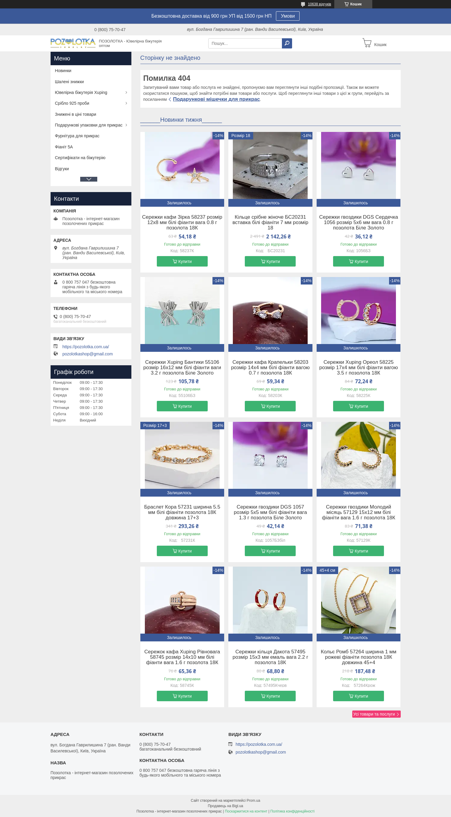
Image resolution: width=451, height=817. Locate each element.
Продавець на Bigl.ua (225, 806)
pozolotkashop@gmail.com (88, 354)
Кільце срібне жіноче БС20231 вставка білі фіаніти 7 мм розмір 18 (270, 222)
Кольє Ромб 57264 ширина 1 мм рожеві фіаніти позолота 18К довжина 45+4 (358, 657)
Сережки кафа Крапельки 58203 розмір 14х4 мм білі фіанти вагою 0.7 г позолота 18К (270, 368)
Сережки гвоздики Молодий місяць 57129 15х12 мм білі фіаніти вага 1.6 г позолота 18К (358, 512)
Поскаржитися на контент (246, 811)
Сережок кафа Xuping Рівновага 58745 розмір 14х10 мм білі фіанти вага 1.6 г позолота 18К (182, 657)
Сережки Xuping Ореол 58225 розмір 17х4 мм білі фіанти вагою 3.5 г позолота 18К (358, 368)
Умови (288, 16)
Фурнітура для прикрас (77, 135)
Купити (185, 261)
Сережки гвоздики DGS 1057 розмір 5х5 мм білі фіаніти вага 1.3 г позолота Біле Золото (270, 512)
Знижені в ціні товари (75, 114)
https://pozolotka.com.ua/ (86, 346)
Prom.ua (253, 800)
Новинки (63, 70)
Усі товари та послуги (374, 714)
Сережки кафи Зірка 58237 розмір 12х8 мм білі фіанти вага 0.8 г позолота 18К (182, 222)
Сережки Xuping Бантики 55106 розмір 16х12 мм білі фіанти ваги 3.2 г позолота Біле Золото (182, 368)
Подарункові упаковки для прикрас (89, 125)
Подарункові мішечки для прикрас (216, 99)
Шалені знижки (69, 81)
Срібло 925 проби (72, 103)
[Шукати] (287, 43)
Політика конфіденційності (292, 811)
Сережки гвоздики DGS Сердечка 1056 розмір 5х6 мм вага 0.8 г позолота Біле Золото (358, 222)
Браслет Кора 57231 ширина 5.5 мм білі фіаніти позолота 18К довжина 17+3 (182, 512)
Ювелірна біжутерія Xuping (81, 92)
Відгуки (62, 168)
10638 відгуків (319, 4)
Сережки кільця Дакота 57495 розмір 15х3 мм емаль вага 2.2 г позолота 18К (270, 657)
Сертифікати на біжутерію (80, 157)
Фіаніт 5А (64, 146)
